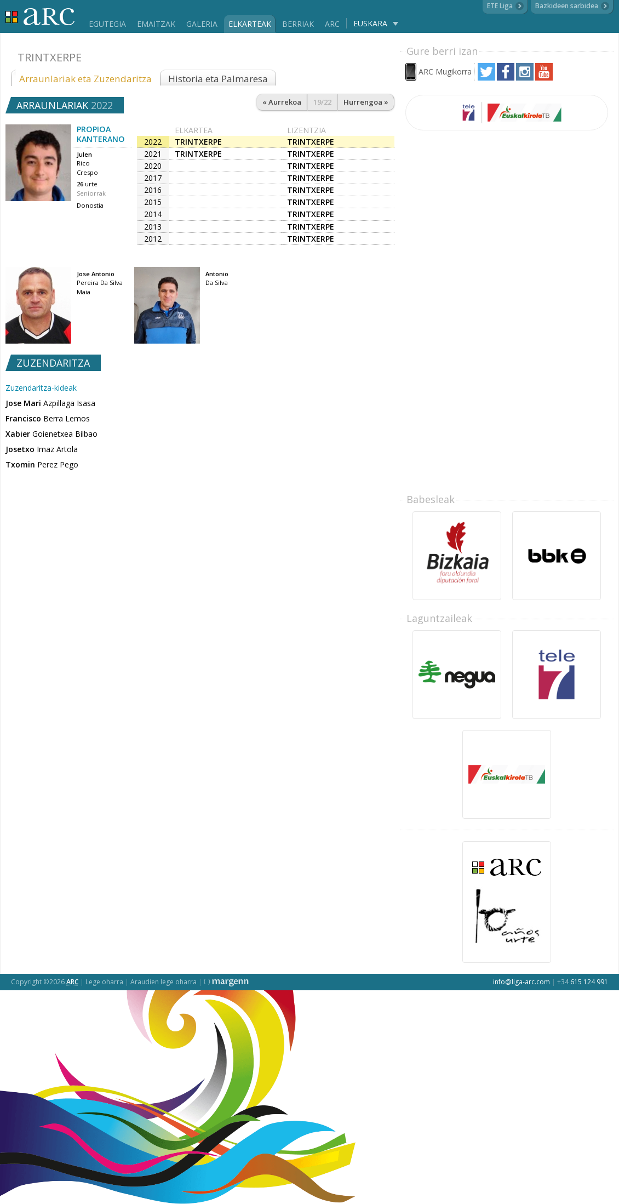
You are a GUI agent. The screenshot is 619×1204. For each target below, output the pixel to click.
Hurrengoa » (365, 102)
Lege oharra (104, 981)
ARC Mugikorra (445, 71)
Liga (40, 16)
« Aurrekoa (281, 102)
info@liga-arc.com (521, 981)
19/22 (322, 102)
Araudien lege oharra (163, 981)
